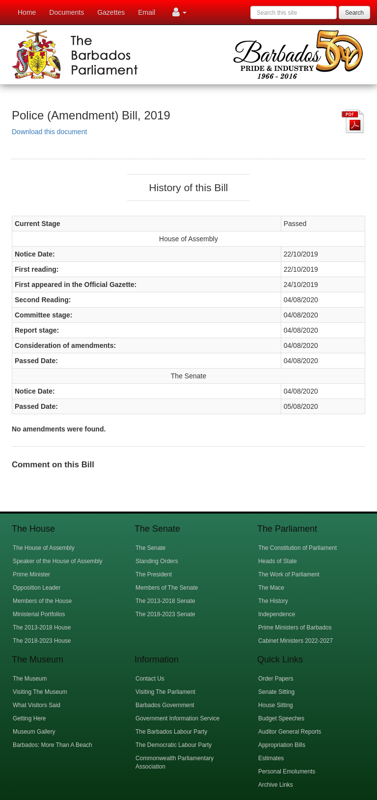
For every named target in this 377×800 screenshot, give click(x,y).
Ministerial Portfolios (39, 614)
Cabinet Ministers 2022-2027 (295, 640)
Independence (276, 614)
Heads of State (277, 561)
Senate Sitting (276, 691)
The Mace (271, 587)
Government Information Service (177, 718)
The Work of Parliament (289, 574)
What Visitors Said (36, 705)
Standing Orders (156, 561)
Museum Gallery (34, 731)
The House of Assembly (44, 547)
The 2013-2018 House (42, 627)
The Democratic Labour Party (173, 745)
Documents (66, 12)
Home (27, 12)
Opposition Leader (36, 587)
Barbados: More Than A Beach (52, 745)
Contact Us (149, 678)
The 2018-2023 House (42, 640)
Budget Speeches (281, 718)
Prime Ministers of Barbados (294, 627)
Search (354, 12)
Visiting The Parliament (165, 691)
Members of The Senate (166, 587)
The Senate (150, 547)
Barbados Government (164, 705)
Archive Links (275, 784)
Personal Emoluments (286, 771)
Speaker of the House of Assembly (57, 561)
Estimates (271, 758)
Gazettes (111, 12)
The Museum (30, 678)
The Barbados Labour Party (171, 731)
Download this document (49, 132)
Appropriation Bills (281, 745)
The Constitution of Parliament (297, 547)
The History (273, 601)
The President (153, 574)
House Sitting (275, 705)
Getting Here (29, 718)
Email (146, 12)
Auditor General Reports (289, 731)
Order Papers (275, 678)
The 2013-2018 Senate (165, 601)
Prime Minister (31, 574)
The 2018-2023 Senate (165, 614)
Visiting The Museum (40, 691)
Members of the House (42, 601)
